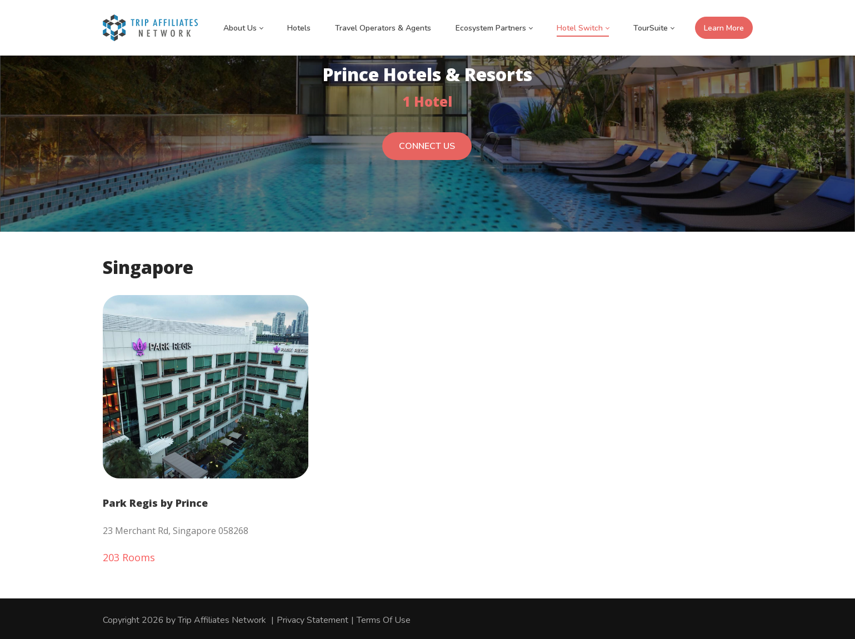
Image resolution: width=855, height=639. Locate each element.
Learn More (724, 28)
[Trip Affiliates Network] (150, 28)
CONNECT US (427, 152)
